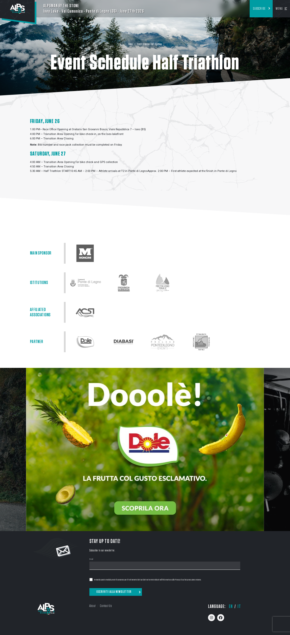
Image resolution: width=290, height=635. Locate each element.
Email (91, 559)
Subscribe (259, 8)
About (92, 606)
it (239, 606)
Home (130, 44)
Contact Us (106, 606)
